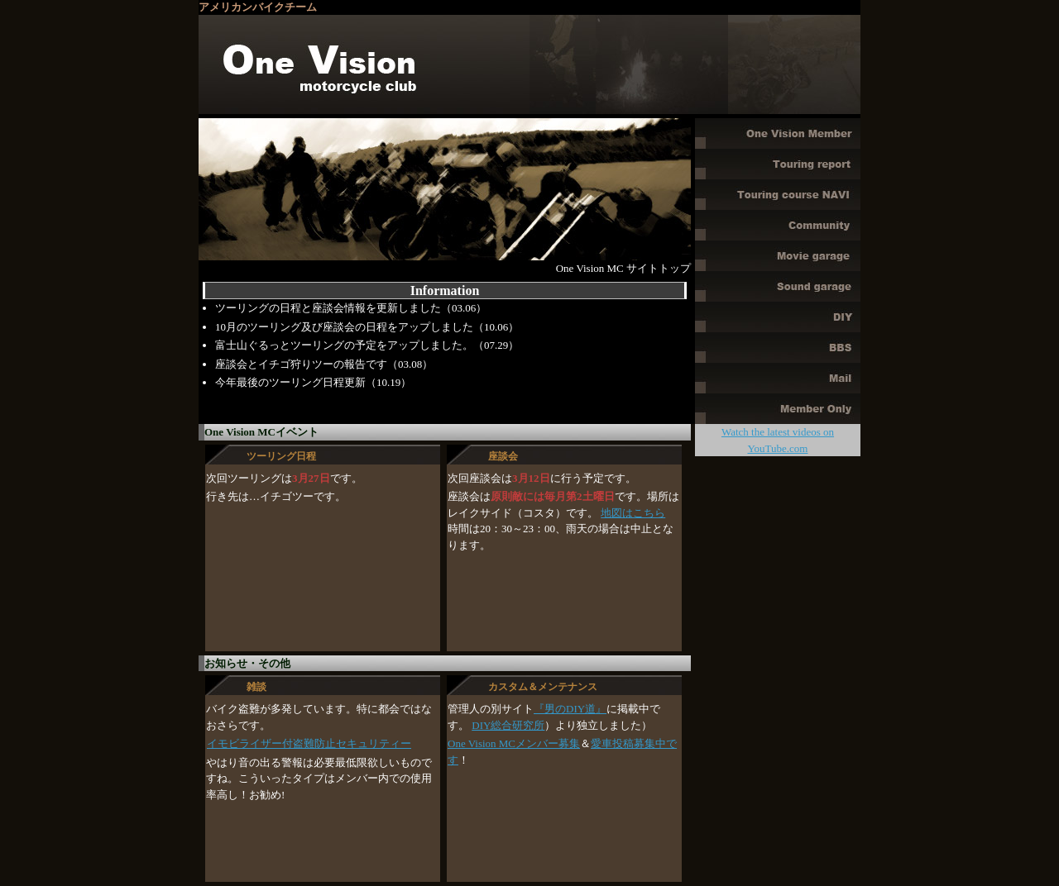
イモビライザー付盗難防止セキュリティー (308, 743)
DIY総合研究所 (508, 725)
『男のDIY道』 (570, 709)
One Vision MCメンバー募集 (514, 743)
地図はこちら (633, 513)
